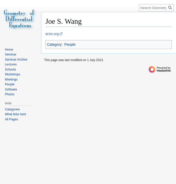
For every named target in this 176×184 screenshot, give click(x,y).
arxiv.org (52, 34)
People (70, 44)
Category (54, 44)
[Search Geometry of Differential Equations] (156, 8)
